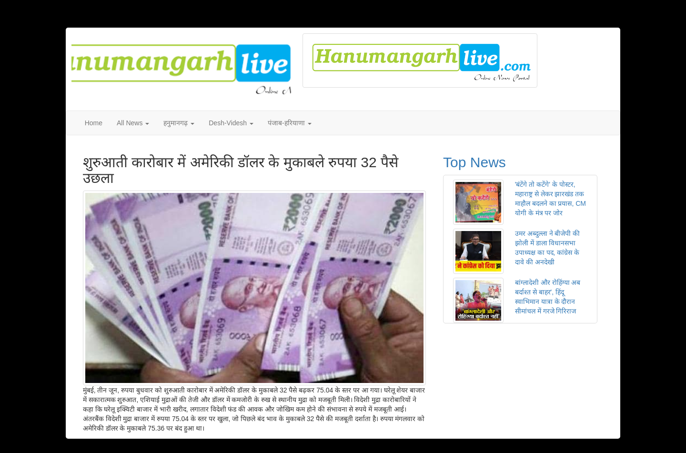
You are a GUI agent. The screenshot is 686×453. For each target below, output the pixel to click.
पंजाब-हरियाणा (290, 123)
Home (93, 123)
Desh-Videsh (231, 123)
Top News (474, 162)
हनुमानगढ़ (178, 123)
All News (133, 123)
